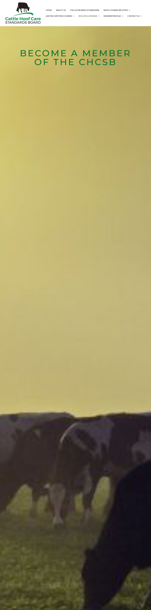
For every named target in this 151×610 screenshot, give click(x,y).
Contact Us (133, 16)
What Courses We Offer (115, 10)
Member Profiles (112, 16)
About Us (60, 10)
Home (49, 10)
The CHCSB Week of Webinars (83, 10)
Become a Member (88, 16)
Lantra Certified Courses (60, 16)
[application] (127, 10)
